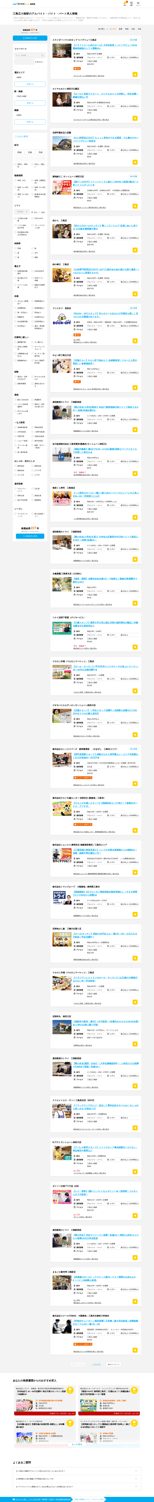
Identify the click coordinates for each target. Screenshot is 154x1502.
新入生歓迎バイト (40, 515)
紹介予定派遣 (22, 500)
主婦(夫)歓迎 (39, 436)
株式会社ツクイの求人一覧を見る (85, 648)
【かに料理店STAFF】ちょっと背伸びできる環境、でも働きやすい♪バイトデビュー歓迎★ (105, 139)
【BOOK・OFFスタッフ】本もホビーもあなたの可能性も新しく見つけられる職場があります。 (105, 315)
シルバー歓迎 (22, 441)
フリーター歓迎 (22, 446)
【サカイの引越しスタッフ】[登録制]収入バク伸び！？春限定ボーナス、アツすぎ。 (105, 805)
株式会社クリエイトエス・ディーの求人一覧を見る (91, 1129)
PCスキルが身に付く (22, 412)
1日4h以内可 (39, 271)
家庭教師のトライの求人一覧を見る (86, 431)
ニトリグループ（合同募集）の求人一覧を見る (90, 1173)
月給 (40, 152)
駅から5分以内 (22, 400)
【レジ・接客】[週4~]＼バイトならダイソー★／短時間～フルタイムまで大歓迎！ (105, 1193)
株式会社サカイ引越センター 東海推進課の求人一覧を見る (94, 832)
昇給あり (38, 312)
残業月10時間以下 (40, 286)
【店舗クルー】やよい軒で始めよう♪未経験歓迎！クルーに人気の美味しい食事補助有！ (105, 362)
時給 (20, 152)
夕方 (36, 253)
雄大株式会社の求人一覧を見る (84, 163)
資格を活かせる (40, 385)
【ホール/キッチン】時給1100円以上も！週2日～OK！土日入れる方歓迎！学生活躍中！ (105, 935)
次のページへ (113, 1364)
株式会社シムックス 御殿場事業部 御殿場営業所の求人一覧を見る (96, 874)
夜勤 (36, 257)
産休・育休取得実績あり (40, 327)
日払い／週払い (40, 165)
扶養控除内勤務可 (22, 272)
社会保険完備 (22, 321)
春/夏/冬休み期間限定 (40, 195)
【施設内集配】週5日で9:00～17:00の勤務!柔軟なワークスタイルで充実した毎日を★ (105, 451)
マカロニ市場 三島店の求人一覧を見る (87, 692)
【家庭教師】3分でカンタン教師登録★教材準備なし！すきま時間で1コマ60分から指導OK (105, 893)
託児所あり (21, 326)
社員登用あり (40, 321)
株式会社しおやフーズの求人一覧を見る (87, 1303)
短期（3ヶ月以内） (40, 188)
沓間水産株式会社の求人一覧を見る (86, 959)
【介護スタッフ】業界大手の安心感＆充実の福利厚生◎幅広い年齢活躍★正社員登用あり (105, 624)
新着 (120, 29)
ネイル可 (20, 475)
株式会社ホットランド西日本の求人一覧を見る (90, 207)
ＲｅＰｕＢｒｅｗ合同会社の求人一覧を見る (89, 76)
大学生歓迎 (21, 432)
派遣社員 (38, 496)
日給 (30, 152)
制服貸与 (20, 317)
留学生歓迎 (39, 441)
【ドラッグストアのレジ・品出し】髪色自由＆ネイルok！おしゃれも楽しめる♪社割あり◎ (106, 1107)
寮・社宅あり (22, 312)
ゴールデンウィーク (22, 515)
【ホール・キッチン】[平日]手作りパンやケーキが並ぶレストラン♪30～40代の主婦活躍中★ (106, 668)
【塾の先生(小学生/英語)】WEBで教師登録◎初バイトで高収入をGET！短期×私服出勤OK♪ (105, 409)
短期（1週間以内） (40, 181)
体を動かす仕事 (22, 279)
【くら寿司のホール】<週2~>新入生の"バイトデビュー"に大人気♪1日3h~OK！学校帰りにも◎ (106, 494)
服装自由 (20, 470)
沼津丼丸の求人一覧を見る (83, 1045)
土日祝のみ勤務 (22, 219)
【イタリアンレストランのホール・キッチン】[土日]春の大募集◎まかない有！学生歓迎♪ (105, 979)
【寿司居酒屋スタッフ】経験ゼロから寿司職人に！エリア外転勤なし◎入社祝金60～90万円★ (105, 756)
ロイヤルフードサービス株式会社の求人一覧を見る (91, 120)
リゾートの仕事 (22, 286)
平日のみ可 (39, 218)
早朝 (19, 248)
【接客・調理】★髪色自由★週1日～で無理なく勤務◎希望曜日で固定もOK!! (105, 580)
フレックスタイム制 (40, 226)
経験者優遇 (21, 384)
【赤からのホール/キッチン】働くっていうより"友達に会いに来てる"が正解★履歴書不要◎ (105, 227)
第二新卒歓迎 (22, 452)
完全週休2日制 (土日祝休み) (22, 233)
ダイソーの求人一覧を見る (83, 1217)
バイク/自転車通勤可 (22, 405)
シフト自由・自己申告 (22, 226)
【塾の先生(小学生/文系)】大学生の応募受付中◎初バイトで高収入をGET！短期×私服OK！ (105, 538)
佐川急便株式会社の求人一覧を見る (86, 475)
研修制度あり (40, 301)
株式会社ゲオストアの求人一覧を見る (87, 736)
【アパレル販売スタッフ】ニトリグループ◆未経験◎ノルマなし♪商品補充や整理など (105, 1149)
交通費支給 (21, 308)
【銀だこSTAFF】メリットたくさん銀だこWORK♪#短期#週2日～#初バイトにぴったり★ (105, 183)
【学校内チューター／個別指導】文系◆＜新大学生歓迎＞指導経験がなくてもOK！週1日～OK (105, 1322)
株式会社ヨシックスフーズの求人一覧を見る (89, 785)
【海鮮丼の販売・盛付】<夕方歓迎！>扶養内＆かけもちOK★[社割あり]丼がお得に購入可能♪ (105, 1023)
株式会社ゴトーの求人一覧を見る (85, 342)
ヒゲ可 (37, 475)
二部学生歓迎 (40, 432)
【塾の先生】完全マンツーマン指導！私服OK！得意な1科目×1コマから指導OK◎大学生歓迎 (106, 1237)
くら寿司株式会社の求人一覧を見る (86, 519)
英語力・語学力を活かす (22, 378)
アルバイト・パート (22, 490)
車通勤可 (38, 400)
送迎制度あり (40, 308)
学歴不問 (20, 436)
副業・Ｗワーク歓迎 (40, 446)
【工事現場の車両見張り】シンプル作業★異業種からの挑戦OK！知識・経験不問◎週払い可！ (105, 851)
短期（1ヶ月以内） (22, 188)
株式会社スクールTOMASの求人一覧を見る (89, 1351)
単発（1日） (22, 180)
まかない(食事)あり (23, 302)
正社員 (37, 489)
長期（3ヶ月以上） (22, 195)
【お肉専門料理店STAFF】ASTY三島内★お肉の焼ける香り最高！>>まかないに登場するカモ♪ (106, 271)
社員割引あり (40, 317)
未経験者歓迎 (22, 427)
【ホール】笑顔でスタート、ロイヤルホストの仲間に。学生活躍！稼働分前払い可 (105, 95)
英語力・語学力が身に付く (40, 405)
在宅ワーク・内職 (40, 279)
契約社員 (20, 496)
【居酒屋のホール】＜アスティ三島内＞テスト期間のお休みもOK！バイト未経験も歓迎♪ (104, 1279)
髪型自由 (38, 466)
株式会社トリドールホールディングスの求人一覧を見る (93, 604)
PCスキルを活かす (40, 378)
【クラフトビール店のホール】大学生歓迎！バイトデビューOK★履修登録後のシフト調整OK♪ (105, 47)
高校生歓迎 (39, 427)
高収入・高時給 (22, 165)
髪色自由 (20, 466)
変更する (30, 84)
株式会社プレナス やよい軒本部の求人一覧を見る (91, 389)
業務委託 (38, 500)
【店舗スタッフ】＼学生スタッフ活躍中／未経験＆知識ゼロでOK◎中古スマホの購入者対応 (105, 712)
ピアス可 (38, 470)
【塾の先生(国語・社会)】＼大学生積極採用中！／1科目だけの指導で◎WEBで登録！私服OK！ (106, 1065)
